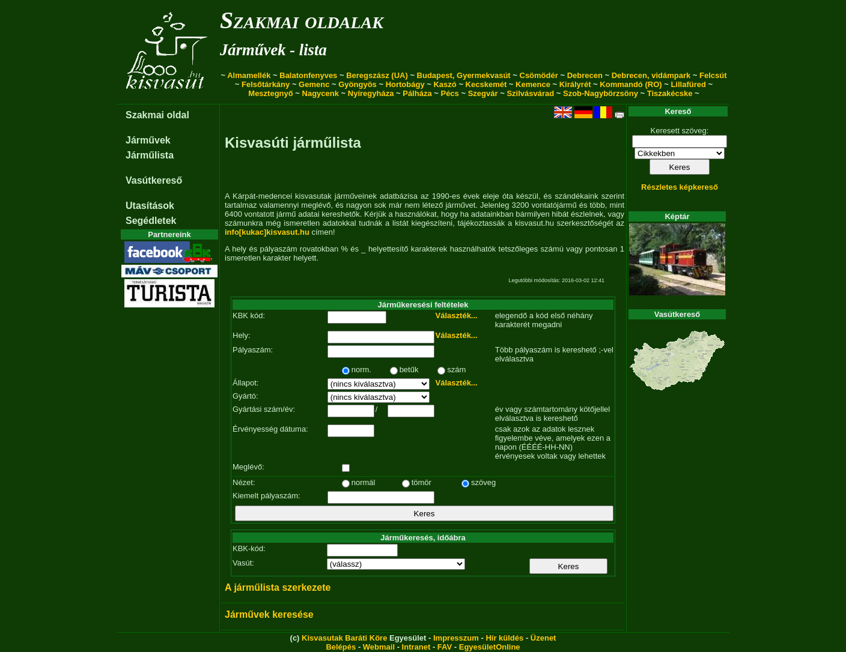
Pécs (449, 93)
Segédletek (151, 221)
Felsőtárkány (266, 84)
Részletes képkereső (679, 187)
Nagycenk (320, 93)
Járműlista (150, 155)
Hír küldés (504, 637)
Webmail (379, 646)
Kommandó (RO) (631, 84)
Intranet (416, 646)
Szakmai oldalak (301, 20)
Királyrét (575, 84)
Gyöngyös (357, 84)
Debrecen (585, 75)
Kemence (533, 84)
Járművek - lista (273, 50)
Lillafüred (688, 84)
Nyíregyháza (371, 93)
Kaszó (444, 84)
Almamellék (248, 75)
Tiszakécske (670, 93)
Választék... (457, 315)
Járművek (148, 140)
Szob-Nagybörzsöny (600, 93)
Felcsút (713, 75)
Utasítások (150, 206)
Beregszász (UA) (377, 75)
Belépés (341, 646)
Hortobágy (405, 84)
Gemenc (314, 84)
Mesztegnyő (270, 93)
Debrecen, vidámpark (651, 75)
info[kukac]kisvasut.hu (267, 232)
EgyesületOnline (489, 646)
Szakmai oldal (157, 115)
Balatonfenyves (308, 75)
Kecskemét (486, 84)
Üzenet (543, 637)
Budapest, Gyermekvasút (464, 75)
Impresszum (456, 637)
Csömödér (539, 75)
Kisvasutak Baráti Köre (344, 637)
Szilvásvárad (530, 93)
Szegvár (483, 93)
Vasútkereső (154, 180)
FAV (444, 646)
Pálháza (417, 93)
